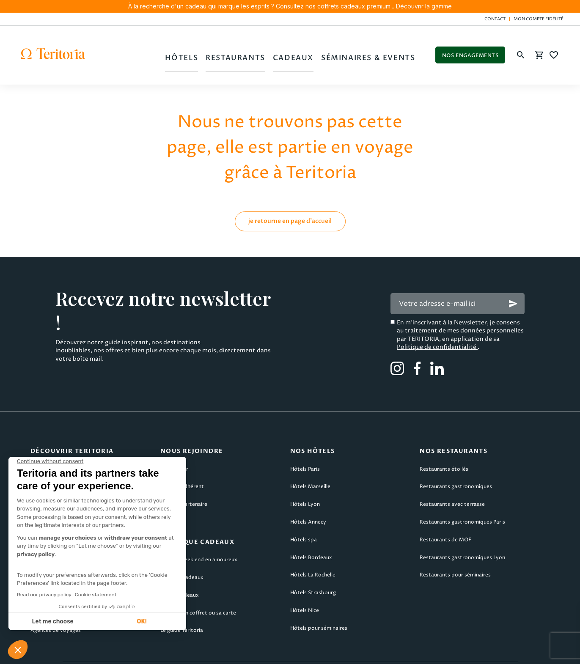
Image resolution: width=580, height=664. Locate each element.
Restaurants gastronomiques (456, 462)
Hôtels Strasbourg (313, 569)
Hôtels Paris (305, 445)
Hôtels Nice (304, 586)
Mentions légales (104, 652)
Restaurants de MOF (445, 515)
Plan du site (482, 652)
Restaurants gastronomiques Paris (462, 498)
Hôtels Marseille (310, 462)
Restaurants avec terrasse (452, 480)
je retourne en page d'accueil (290, 197)
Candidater (174, 445)
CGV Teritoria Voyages (267, 652)
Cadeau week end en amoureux (198, 536)
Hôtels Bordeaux (311, 533)
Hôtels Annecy (308, 498)
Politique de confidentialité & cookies (381, 652)
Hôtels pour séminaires (318, 604)
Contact (495, 19)
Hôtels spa (303, 515)
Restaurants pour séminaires (455, 551)
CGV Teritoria (182, 652)
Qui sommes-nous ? (54, 445)
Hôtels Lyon (305, 480)
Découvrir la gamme (424, 6)
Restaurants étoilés (444, 445)
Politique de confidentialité (437, 323)
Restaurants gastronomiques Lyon (462, 533)
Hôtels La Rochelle (312, 551)
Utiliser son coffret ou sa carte (198, 589)
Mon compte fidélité (539, 19)
